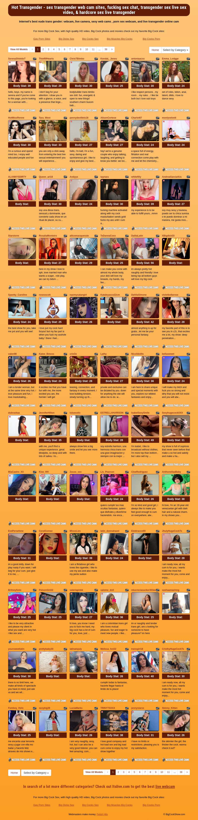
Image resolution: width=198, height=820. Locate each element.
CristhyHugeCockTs (173, 649)
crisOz (73, 354)
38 (106, 49)
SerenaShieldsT (17, 58)
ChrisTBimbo (77, 58)
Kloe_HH (44, 472)
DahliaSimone (139, 294)
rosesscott (45, 294)
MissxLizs (75, 531)
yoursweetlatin (16, 649)
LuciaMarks (76, 708)
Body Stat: (22, 85)
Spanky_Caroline (17, 294)
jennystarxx (137, 708)
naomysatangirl (78, 294)
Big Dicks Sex (66, 38)
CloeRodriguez (139, 472)
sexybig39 (44, 708)
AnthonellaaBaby (171, 472)
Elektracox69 (138, 531)
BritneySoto (14, 590)
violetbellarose (170, 294)
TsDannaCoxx (108, 235)
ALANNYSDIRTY (17, 177)
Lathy (103, 354)
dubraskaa (14, 412)
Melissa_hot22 (108, 649)
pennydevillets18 (79, 117)
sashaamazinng (170, 590)
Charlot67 (136, 117)
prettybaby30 (46, 649)
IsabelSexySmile (140, 412)
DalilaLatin (137, 235)
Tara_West (44, 117)
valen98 (12, 354)
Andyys (74, 177)
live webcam (165, 786)
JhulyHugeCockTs (172, 531)
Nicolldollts (137, 354)
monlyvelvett (169, 117)
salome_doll (107, 590)
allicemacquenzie (79, 235)
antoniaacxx (138, 58)
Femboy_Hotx (15, 708)
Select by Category (175, 50)
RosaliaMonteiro (48, 235)
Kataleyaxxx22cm (110, 294)
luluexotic (75, 412)
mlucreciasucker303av (143, 590)
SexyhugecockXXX (172, 412)
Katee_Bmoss (46, 354)
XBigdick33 (168, 235)
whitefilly (136, 177)
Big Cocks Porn (151, 38)
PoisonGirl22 (46, 590)
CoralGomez (46, 531)
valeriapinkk (76, 590)
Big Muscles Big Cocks (119, 38)
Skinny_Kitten (170, 708)
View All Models (19, 49)
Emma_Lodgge (170, 58)
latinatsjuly (76, 649)
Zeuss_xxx (75, 472)
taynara (104, 177)
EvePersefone (15, 531)
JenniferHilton (47, 412)
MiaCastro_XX (16, 472)
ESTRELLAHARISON (111, 412)
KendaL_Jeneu (108, 58)
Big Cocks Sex (90, 38)
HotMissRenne (16, 117)
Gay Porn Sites (41, 38)
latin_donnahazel (109, 531)
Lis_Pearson (107, 472)
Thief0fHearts (46, 58)
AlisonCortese (108, 117)
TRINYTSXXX (107, 708)
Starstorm (13, 235)
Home (155, 50)
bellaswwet (168, 354)
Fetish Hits (102, 814)
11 (93, 49)
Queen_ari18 (46, 177)
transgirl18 (137, 649)
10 (86, 49)
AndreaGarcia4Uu (172, 177)
